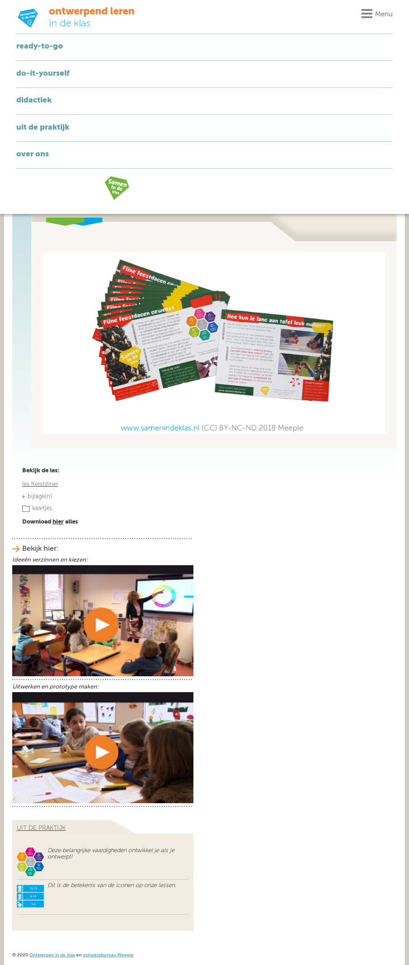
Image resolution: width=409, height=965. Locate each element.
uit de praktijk (41, 828)
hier (58, 522)
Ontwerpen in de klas (52, 955)
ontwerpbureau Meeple (108, 955)
